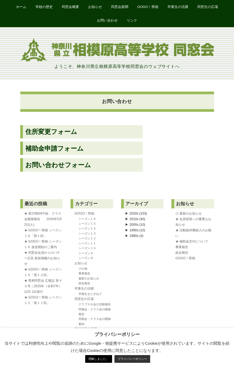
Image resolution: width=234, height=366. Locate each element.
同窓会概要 (70, 7)
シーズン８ (86, 258)
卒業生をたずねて (90, 293)
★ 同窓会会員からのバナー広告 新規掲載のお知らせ (42, 258)
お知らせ (95, 7)
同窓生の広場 (207, 7)
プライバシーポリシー (132, 358)
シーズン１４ (87, 228)
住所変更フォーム (51, 131)
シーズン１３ (87, 233)
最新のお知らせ (89, 278)
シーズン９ (86, 253)
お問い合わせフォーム (58, 164)
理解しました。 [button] (98, 358)
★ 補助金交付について (191, 241)
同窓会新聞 (119, 7)
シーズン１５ (87, 223)
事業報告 (84, 273)
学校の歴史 (44, 7)
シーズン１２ (87, 238)
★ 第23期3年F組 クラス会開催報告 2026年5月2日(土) (43, 219)
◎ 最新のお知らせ (188, 213)
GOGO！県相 (147, 7)
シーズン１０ (87, 248)
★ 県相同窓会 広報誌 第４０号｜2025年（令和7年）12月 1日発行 (43, 286)
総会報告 (84, 283)
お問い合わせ (107, 20)
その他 (83, 268)
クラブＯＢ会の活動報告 (95, 304)
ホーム (21, 7)
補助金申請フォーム (54, 148)
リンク (132, 20)
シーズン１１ (87, 243)
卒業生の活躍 (177, 7)
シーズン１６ (87, 218)
